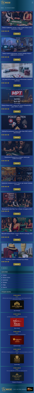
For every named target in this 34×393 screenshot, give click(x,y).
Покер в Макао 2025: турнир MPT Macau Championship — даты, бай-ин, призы (17, 106)
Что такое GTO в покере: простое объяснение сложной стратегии (17, 80)
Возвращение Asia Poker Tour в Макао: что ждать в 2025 (17, 209)
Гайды (4, 284)
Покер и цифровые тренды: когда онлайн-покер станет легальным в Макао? (17, 28)
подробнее (17, 33)
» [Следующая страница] (6, 268)
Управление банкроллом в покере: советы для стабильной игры (17, 157)
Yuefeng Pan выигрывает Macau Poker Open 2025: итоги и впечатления (17, 132)
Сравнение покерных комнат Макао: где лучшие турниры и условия (17, 183)
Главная (5, 275)
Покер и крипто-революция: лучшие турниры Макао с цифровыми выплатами (17, 54)
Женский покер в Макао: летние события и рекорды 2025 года (17, 234)
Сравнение (5, 280)
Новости (5, 287)
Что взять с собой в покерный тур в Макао (17, 259)
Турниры (5, 282)
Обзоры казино (6, 277)
